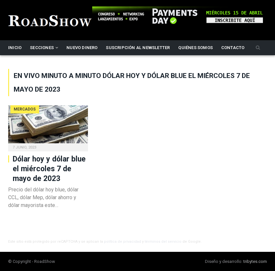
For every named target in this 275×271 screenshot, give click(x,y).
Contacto (233, 47)
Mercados (25, 109)
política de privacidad (122, 241)
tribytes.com (255, 261)
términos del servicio (163, 241)
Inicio (15, 47)
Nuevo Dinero (81, 47)
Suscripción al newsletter (138, 47)
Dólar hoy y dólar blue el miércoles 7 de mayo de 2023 (49, 169)
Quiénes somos (195, 47)
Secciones (42, 47)
